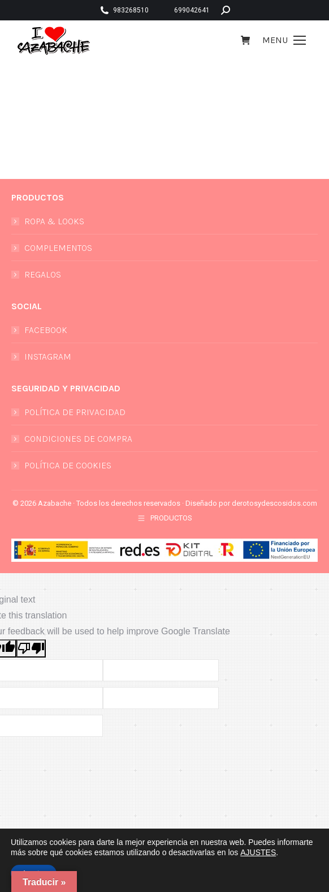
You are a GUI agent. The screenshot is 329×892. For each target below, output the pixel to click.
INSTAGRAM (47, 356)
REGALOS (42, 274)
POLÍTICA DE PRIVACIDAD (74, 412)
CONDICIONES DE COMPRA (78, 438)
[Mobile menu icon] (284, 40)
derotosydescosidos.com (274, 503)
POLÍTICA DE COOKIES (67, 465)
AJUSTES (258, 852)
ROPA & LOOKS (54, 221)
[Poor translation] (31, 648)
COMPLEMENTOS (58, 247)
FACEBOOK (45, 330)
